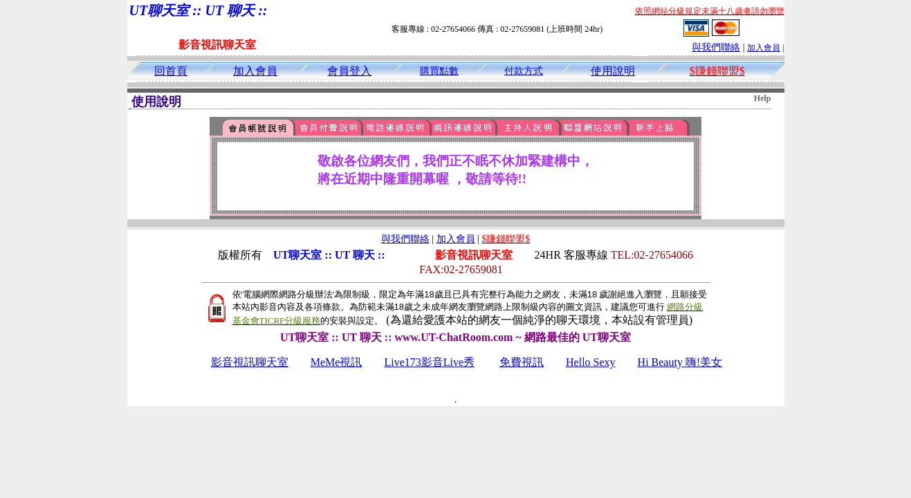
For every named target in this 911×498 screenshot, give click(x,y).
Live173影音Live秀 (429, 362)
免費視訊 (521, 362)
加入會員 (763, 48)
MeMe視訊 (336, 362)
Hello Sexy (591, 362)
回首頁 (170, 71)
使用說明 (613, 71)
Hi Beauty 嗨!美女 (680, 362)
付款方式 (523, 71)
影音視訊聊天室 (249, 362)
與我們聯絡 (716, 47)
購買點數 (439, 71)
